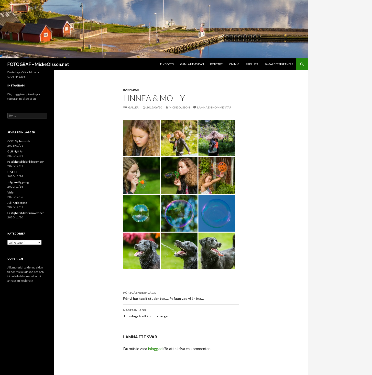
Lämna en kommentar (214, 107)
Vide (10, 192)
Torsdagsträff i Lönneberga (181, 312)
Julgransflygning (18, 182)
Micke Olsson (179, 107)
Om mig (234, 64)
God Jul (12, 172)
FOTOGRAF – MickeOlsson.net (38, 64)
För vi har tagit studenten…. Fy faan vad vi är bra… (181, 295)
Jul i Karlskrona (17, 202)
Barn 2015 (131, 89)
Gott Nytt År (15, 151)
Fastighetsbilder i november (25, 213)
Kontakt (216, 64)
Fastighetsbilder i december (25, 161)
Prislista (252, 64)
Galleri (134, 107)
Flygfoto (167, 64)
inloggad (155, 348)
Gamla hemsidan (192, 64)
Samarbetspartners (278, 64)
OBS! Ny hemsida (19, 141)
